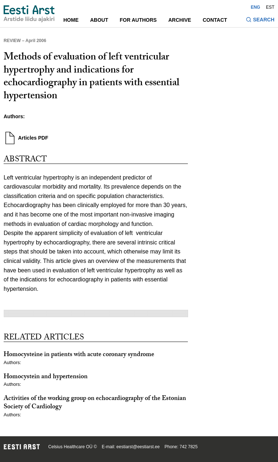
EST (270, 7)
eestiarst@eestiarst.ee (138, 446)
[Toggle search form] (260, 20)
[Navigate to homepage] (29, 13)
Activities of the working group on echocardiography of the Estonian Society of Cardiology (95, 403)
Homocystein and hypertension (46, 377)
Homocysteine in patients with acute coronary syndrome (79, 355)
